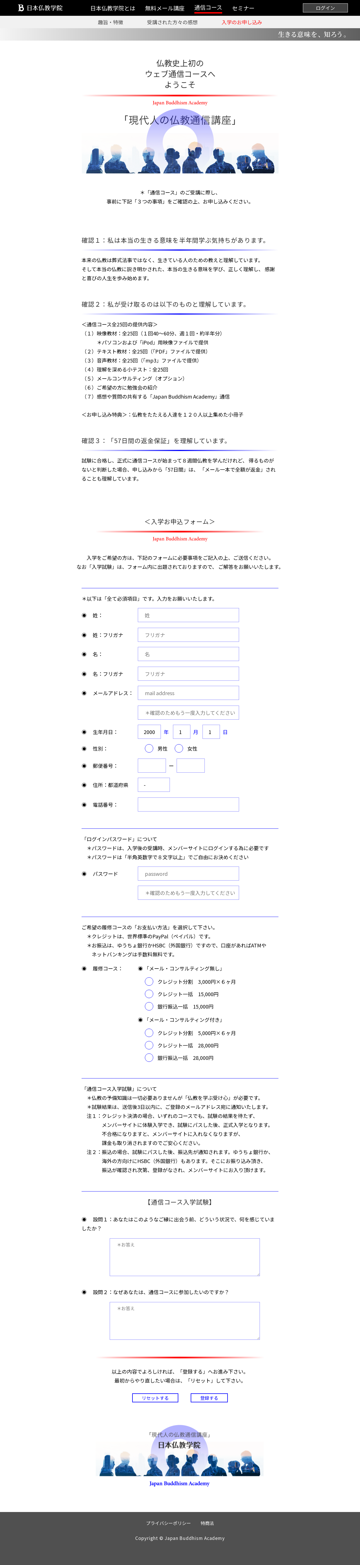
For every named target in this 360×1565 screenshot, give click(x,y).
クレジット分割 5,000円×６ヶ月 (197, 1032)
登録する (209, 1397)
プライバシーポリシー (168, 1523)
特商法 (207, 1523)
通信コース (208, 7)
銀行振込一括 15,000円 (185, 1006)
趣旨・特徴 (110, 22)
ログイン (325, 7)
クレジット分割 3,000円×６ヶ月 (197, 981)
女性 (192, 748)
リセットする (155, 1397)
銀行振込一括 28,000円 (185, 1057)
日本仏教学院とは (112, 8)
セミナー (243, 8)
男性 (163, 748)
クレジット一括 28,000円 (188, 1045)
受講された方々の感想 (172, 22)
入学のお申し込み (242, 22)
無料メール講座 (164, 8)
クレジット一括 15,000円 (188, 994)
